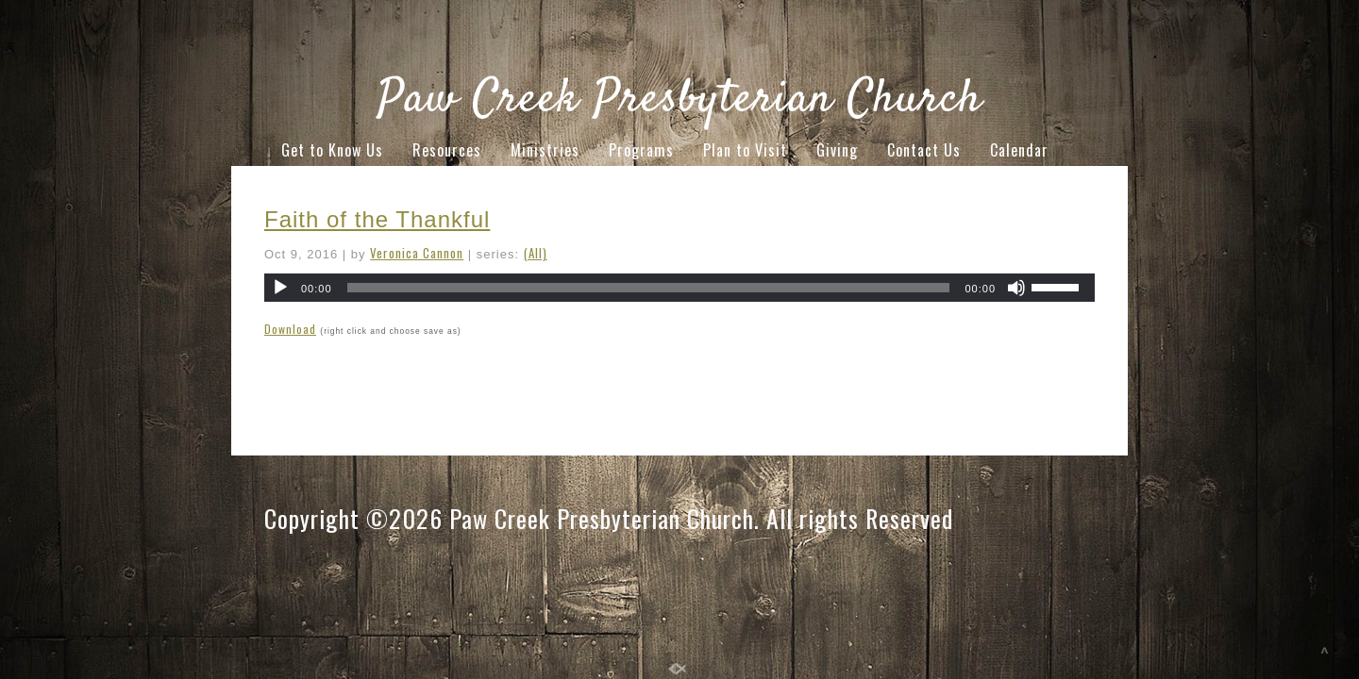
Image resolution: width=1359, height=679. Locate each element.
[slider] (648, 287)
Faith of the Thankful (377, 219)
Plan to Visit (745, 150)
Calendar (1019, 150)
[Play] (280, 287)
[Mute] (1016, 287)
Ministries (545, 150)
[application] (679, 287)
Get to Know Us (332, 150)
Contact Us (924, 150)
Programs (641, 150)
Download (290, 329)
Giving (837, 150)
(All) (535, 252)
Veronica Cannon (416, 252)
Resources (446, 150)
